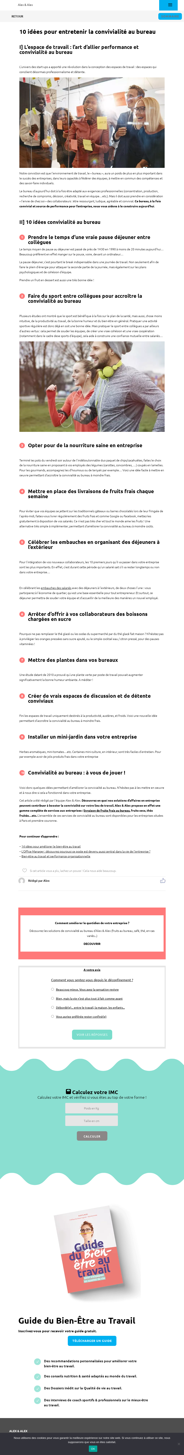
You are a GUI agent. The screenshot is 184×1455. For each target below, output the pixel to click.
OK (93, 1448)
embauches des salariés (56, 588)
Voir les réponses (92, 1034)
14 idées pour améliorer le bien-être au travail (51, 846)
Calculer (92, 1136)
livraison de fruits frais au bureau (107, 810)
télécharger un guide (92, 1341)
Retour (14, 16)
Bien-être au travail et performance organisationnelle (55, 856)
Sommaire (170, 16)
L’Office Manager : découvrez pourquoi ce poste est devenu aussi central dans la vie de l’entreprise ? (85, 851)
